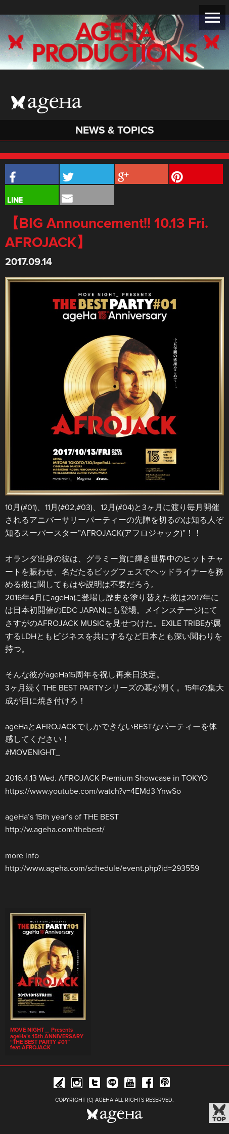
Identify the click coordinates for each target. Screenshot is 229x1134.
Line (112, 1084)
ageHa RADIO (165, 1084)
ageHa (46, 105)
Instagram (76, 1084)
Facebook (147, 1084)
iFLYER (59, 1084)
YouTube (129, 1084)
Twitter (94, 1084)
